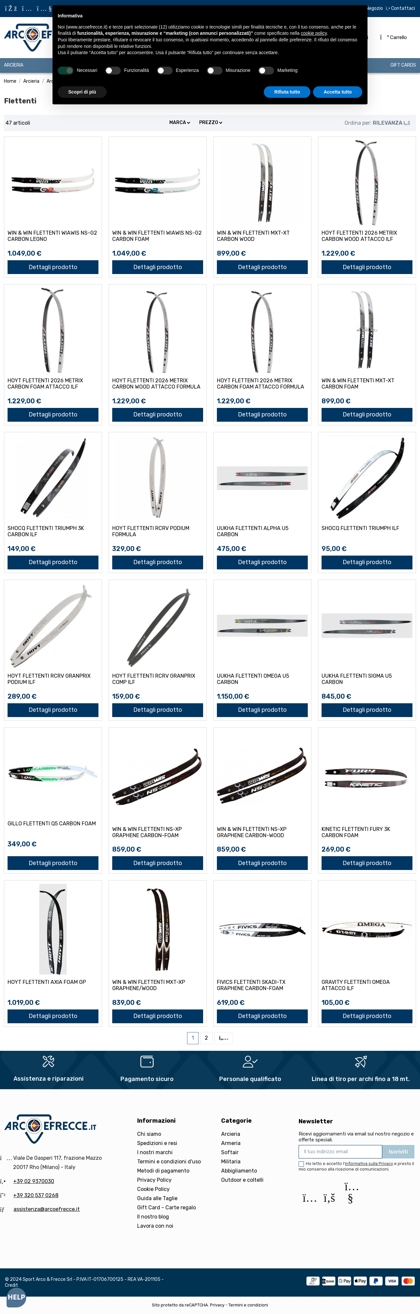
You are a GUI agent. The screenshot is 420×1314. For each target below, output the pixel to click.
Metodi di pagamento (163, 1171)
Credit (11, 1285)
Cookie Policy (153, 1189)
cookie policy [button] (314, 33)
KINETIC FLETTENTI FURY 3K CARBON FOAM (356, 832)
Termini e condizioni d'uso (169, 1161)
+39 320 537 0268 (35, 1195)
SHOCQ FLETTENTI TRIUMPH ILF (360, 528)
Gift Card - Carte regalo (166, 1207)
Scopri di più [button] (82, 92)
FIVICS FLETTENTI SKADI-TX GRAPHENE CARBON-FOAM (251, 985)
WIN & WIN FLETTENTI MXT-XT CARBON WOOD (253, 236)
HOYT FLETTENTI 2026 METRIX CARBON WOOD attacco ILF (359, 236)
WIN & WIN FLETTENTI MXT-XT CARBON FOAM (358, 383)
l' (368, 1163)
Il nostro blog (153, 1217)
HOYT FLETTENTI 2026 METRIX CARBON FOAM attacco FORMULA (260, 383)
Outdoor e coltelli (242, 1180)
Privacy (217, 1305)
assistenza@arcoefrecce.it (46, 1209)
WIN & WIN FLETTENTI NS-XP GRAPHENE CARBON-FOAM (147, 832)
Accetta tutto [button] (338, 92)
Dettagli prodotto (53, 267)
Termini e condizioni (248, 1305)
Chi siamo (149, 1134)
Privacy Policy (154, 1180)
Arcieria (230, 1134)
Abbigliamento (239, 1171)
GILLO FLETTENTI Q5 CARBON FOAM (52, 823)
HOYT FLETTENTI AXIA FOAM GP (47, 982)
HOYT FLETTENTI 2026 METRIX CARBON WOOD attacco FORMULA (156, 383)
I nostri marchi (155, 1152)
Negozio (374, 8)
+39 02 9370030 (33, 1181)
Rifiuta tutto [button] (287, 92)
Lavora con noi (155, 1226)
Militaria (231, 1161)
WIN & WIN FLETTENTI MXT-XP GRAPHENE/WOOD (148, 985)
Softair (230, 1152)
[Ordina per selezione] (377, 123)
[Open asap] (16, 1297)
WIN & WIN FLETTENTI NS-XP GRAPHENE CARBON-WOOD (251, 832)
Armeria (231, 1143)
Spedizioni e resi (157, 1143)
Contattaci (402, 8)
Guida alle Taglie (157, 1198)
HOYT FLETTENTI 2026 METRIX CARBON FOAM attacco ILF (45, 383)
